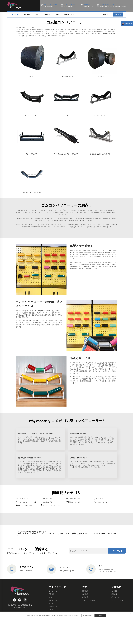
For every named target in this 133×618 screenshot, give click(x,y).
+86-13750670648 (48, 6)
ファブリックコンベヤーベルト (26, 502)
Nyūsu (58, 14)
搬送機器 (85, 591)
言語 (104, 14)
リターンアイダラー (32, 154)
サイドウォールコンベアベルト (52, 505)
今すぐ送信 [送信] (117, 551)
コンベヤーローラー (66, 76)
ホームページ (15, 14)
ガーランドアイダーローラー (32, 193)
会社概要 (27, 14)
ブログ (51, 609)
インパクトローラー (66, 115)
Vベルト (32, 76)
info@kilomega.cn (68, 6)
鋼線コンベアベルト (74, 502)
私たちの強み (115, 597)
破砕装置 (85, 597)
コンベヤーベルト (101, 76)
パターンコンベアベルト (24, 505)
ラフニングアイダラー (101, 115)
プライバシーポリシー (118, 600)
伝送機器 (85, 594)
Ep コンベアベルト (99, 499)
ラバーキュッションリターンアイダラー (66, 154)
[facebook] (14, 599)
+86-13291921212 (88, 6)
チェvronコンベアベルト (101, 502)
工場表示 (114, 594)
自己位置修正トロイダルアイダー (101, 154)
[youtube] (19, 599)
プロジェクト (47, 14)
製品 (36, 14)
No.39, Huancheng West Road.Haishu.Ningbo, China (113, 6)
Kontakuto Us (69, 14)
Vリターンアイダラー (32, 115)
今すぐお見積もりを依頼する (105, 533)
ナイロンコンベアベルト (75, 499)
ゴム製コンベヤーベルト (50, 502)
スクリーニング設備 (88, 600)
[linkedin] (25, 599)
